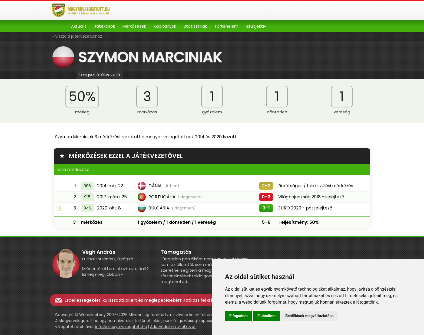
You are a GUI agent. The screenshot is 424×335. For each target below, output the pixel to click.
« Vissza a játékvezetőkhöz (77, 36)
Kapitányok (165, 26)
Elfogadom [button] (238, 316)
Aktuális (79, 26)
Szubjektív (256, 26)
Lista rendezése (73, 169)
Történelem (226, 26)
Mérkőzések (134, 26)
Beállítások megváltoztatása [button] (309, 316)
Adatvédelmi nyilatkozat (173, 326)
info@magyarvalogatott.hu (121, 326)
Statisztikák (195, 26)
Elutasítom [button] (266, 316)
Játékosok (104, 26)
